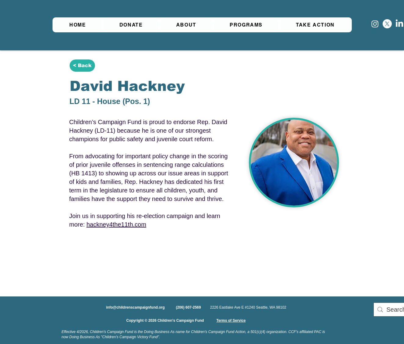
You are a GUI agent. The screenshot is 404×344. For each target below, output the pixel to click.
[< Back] (82, 65)
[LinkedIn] (399, 23)
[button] (186, 25)
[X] (387, 23)
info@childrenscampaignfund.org (135, 307)
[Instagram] (375, 23)
